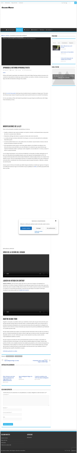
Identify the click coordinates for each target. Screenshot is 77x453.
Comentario (6, 394)
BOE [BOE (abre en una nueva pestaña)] (35, 166)
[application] (26, 51)
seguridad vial (18, 356)
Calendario (34, 29)
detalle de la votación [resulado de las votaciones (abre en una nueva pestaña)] (24, 290)
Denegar (38, 228)
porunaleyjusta (10, 356)
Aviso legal (37, 232)
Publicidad (3, 442)
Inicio (2, 2)
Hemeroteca (7, 2)
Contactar (21, 2)
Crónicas (26, 29)
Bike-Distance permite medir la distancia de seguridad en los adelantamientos (9, 378)
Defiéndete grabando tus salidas (10, 351)
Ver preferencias (51, 228)
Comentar (19, 70)
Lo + (59, 42)
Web (4, 417)
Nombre (5, 407)
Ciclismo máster (5, 450)
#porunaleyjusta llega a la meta (12, 360)
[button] (56, 221)
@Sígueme (30, 435)
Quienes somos (4, 438)
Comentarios (64, 42)
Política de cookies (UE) (6, 444)
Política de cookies (38, 231)
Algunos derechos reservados (18, 450)
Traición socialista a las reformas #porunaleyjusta (41, 377)
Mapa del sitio (14, 2)
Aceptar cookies (26, 228)
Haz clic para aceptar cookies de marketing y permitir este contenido (64, 76)
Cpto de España (10, 29)
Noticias (19, 29)
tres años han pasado (11, 93)
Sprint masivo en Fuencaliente (67, 52)
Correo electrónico (7, 412)
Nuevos (54, 42)
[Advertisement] (48, 16)
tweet (4, 72)
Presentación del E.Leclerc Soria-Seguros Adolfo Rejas (40, 360)
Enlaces (42, 29)
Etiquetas (71, 42)
